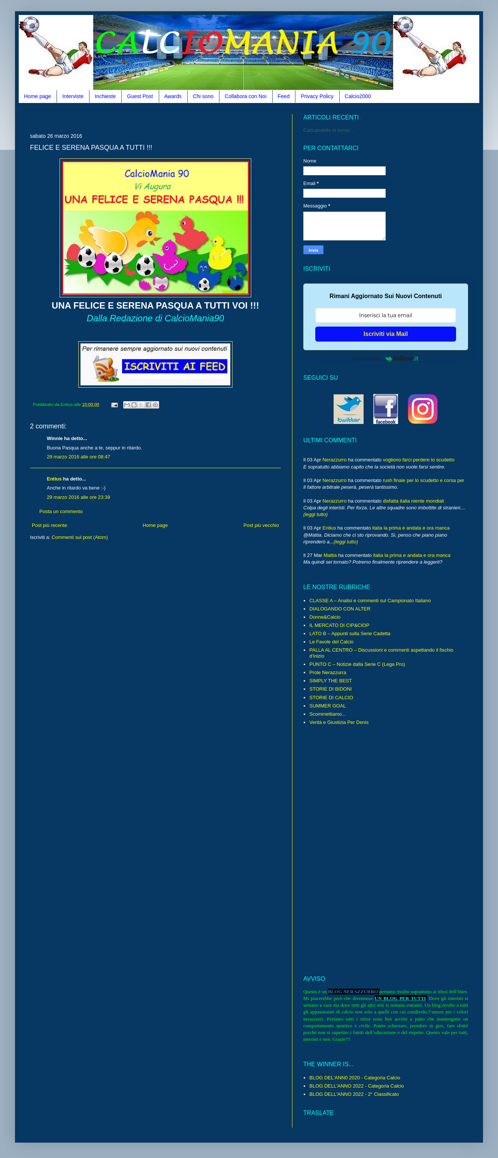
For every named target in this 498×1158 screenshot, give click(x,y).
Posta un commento (61, 511)
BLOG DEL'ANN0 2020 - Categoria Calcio (354, 1077)
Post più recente (49, 525)
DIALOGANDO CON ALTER (339, 609)
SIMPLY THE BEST (330, 680)
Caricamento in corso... (328, 130)
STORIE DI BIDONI (330, 689)
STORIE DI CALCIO (331, 697)
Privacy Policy (317, 96)
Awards (173, 96)
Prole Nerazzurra (327, 672)
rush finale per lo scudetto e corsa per (423, 480)
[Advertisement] (155, 627)
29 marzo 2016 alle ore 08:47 (78, 457)
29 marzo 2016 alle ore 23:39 (78, 497)
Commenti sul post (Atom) (80, 537)
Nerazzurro (334, 460)
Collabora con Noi (245, 96)
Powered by (385, 358)
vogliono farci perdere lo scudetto (419, 460)
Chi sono (203, 96)
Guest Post (140, 96)
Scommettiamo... (327, 714)
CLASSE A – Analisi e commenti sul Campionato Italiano (370, 600)
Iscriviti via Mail (386, 334)
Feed (284, 96)
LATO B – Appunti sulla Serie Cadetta (349, 633)
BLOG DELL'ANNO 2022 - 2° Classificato (354, 1094)
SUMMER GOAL (327, 706)
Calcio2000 (358, 96)
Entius (54, 479)
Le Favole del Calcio (331, 642)
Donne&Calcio (324, 617)
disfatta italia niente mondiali (413, 501)
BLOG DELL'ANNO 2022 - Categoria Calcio (356, 1086)
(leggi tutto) (315, 514)
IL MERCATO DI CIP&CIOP (339, 625)
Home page (37, 96)
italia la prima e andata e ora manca (411, 528)
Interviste (72, 96)
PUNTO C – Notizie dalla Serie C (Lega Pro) (357, 664)
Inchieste (105, 96)
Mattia (330, 555)
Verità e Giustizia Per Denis (338, 722)
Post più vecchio (261, 525)
